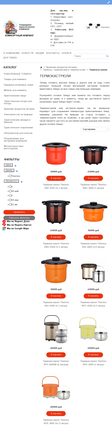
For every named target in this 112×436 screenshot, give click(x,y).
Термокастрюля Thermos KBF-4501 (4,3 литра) (56, 186)
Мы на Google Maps (15, 228)
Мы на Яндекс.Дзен (15, 221)
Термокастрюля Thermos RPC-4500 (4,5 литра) (93, 304)
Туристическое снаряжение (18, 127)
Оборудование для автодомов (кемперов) (15, 139)
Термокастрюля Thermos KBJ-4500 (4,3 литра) (56, 304)
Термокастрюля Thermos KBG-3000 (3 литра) (93, 186)
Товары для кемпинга (15, 79)
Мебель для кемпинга (15, 90)
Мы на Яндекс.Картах (16, 225)
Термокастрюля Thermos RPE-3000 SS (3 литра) (56, 421)
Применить (19, 212)
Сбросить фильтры (19, 217)
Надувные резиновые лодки (18, 85)
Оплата (66, 53)
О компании (11, 53)
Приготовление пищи (15, 95)
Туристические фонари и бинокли (17, 121)
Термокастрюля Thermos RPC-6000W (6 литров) (56, 363)
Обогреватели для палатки (18, 133)
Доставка (10, 57)
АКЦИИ (40, 53)
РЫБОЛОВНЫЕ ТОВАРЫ (17, 74)
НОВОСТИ (27, 53)
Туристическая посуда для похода (18, 102)
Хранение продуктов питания (61, 67)
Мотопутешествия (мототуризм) (13, 147)
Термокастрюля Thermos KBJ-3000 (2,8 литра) (93, 245)
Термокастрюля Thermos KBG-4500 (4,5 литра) (56, 245)
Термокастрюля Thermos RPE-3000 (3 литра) (93, 363)
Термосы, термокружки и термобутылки (64, 69)
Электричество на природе (18, 114)
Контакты (52, 53)
